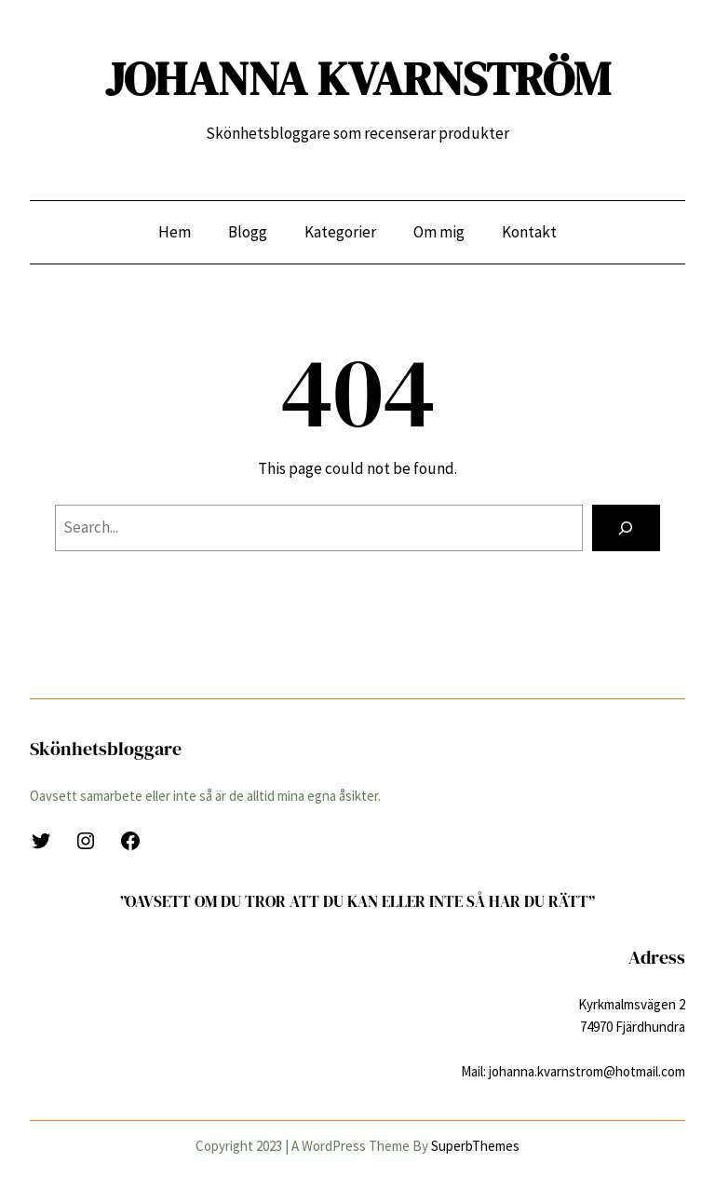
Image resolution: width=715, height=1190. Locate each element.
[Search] (626, 528)
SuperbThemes (475, 1146)
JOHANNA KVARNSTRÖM (358, 79)
